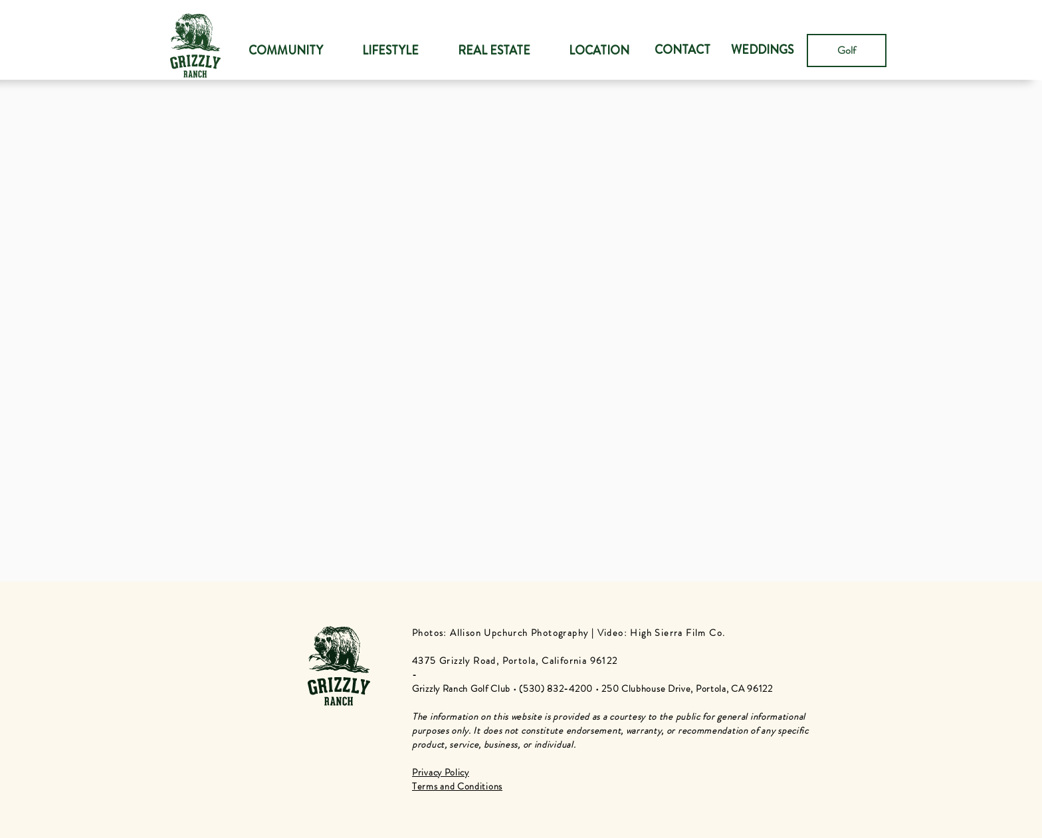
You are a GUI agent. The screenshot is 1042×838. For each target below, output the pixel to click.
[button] (390, 51)
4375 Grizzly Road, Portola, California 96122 (515, 660)
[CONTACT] (682, 50)
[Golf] (846, 50)
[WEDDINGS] (762, 50)
